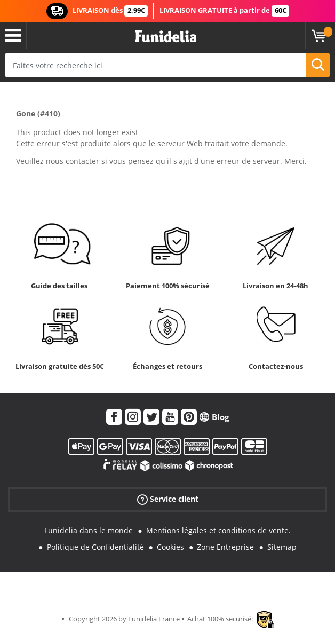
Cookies (170, 547)
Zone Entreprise (225, 547)
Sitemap (282, 547)
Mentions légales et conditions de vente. (218, 530)
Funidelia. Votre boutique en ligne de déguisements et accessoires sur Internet (165, 36)
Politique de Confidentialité (95, 547)
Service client (167, 499)
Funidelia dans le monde (88, 530)
